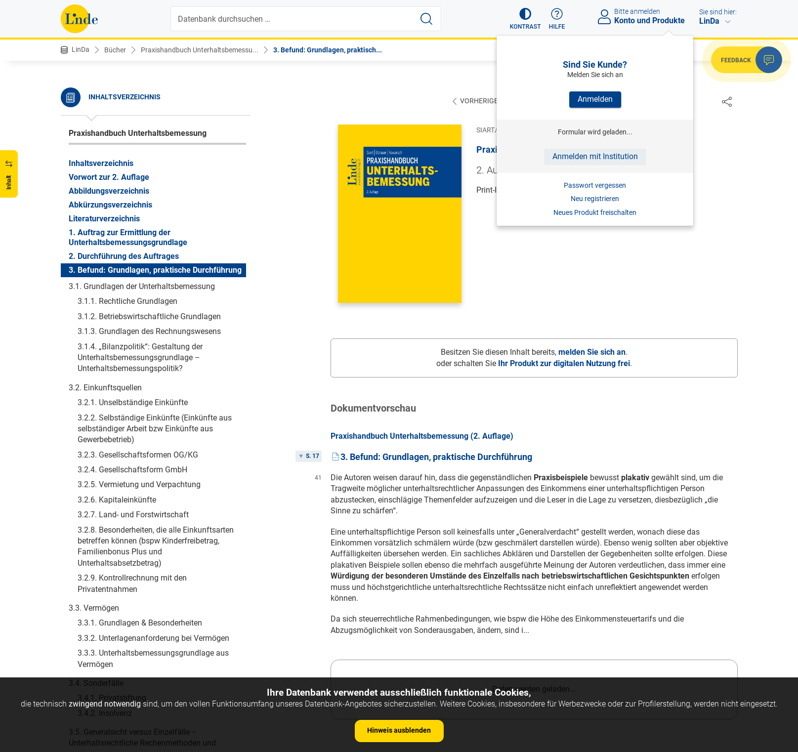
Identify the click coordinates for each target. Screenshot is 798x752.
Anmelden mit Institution (595, 156)
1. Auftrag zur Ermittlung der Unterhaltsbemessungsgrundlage (128, 152)
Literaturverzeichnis (104, 133)
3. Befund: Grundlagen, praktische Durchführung (155, 184)
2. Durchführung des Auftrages (124, 170)
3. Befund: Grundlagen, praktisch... (327, 50)
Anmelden (595, 99)
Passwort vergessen (595, 185)
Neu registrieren (595, 199)
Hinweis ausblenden (399, 730)
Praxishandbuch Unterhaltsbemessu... (199, 50)
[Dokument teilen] (727, 101)
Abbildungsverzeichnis (109, 105)
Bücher (115, 50)
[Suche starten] (426, 19)
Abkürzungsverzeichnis (110, 119)
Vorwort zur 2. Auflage (109, 91)
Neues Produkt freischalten (594, 212)
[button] (525, 19)
